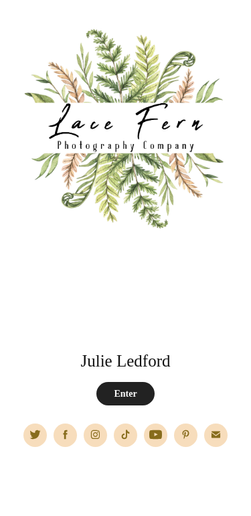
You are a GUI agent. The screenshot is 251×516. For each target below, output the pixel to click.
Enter (125, 394)
